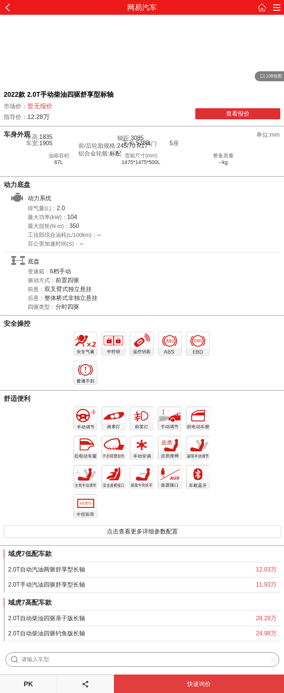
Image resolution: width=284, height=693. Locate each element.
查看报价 (238, 113)
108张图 (268, 76)
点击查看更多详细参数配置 (142, 531)
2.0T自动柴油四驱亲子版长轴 (46, 618)
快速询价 (199, 684)
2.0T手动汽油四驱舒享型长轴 (46, 584)
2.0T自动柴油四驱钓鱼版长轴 (46, 633)
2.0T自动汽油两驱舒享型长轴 (46, 569)
